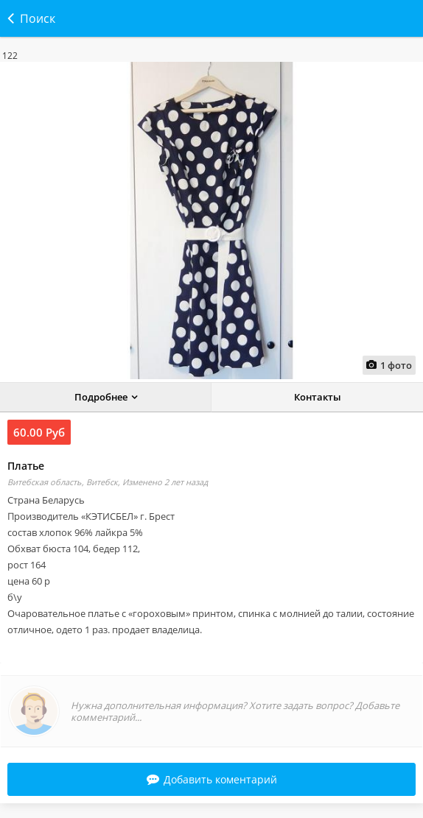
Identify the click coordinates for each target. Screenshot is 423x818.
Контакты (317, 396)
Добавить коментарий (212, 779)
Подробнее (100, 396)
